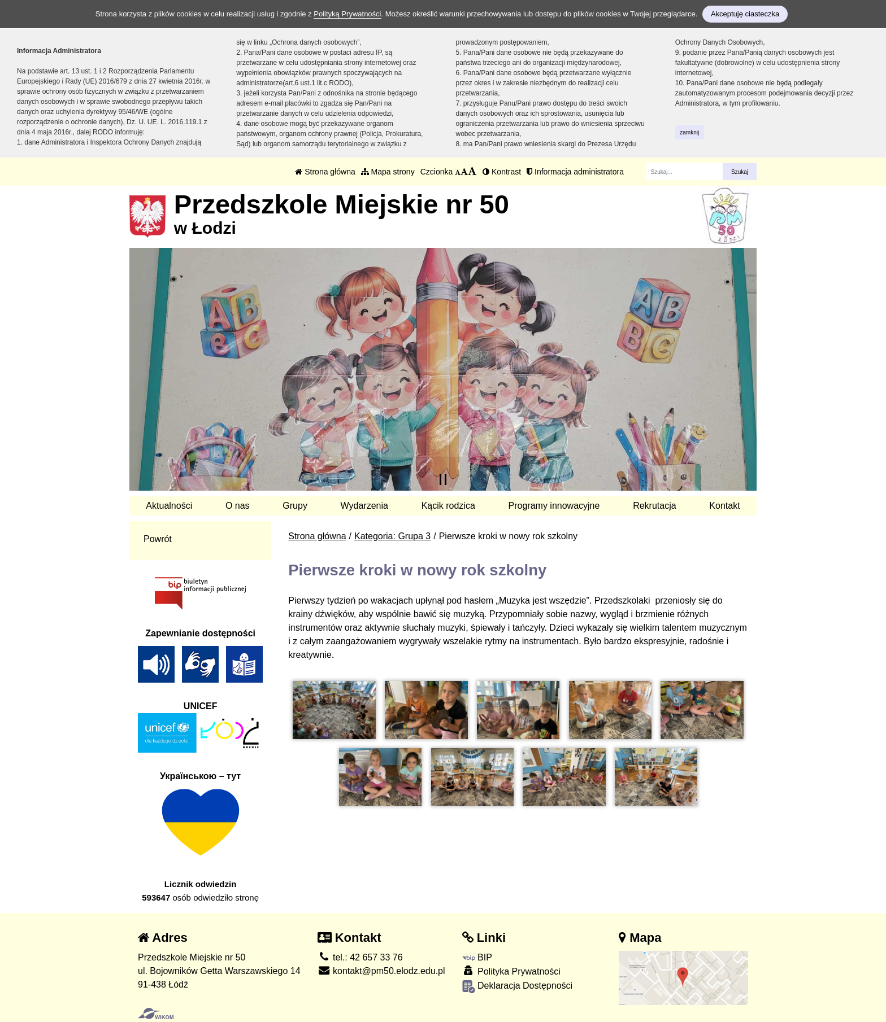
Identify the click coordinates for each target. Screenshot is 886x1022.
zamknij (689, 132)
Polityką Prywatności (347, 14)
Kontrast (502, 171)
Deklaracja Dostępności (517, 986)
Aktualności (169, 505)
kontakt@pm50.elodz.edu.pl (381, 971)
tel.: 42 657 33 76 (360, 957)
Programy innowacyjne (554, 505)
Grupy (295, 505)
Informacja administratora (575, 171)
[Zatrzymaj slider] (443, 479)
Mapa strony (388, 171)
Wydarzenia (364, 505)
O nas (237, 505)
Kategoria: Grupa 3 (392, 536)
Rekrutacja (654, 505)
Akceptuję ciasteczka (745, 14)
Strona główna (325, 171)
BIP (477, 957)
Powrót (158, 539)
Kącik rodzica (448, 505)
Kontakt (724, 505)
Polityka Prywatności (511, 971)
